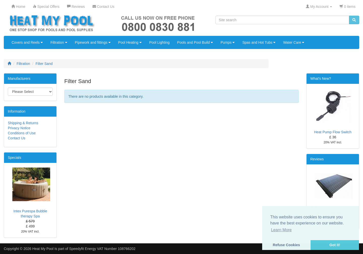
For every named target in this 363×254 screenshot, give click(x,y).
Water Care (293, 42)
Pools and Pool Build (195, 42)
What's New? (320, 79)
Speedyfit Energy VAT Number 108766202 (102, 249)
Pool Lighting (159, 42)
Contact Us (16, 138)
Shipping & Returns (23, 123)
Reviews (317, 159)
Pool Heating (130, 42)
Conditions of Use (22, 133)
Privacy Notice (19, 128)
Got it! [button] (334, 245)
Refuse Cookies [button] (286, 245)
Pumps (228, 42)
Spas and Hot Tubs (259, 42)
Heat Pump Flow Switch (333, 132)
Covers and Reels (27, 42)
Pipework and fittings (93, 42)
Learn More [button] (281, 230)
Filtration (58, 42)
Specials (14, 158)
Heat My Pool (42, 249)
